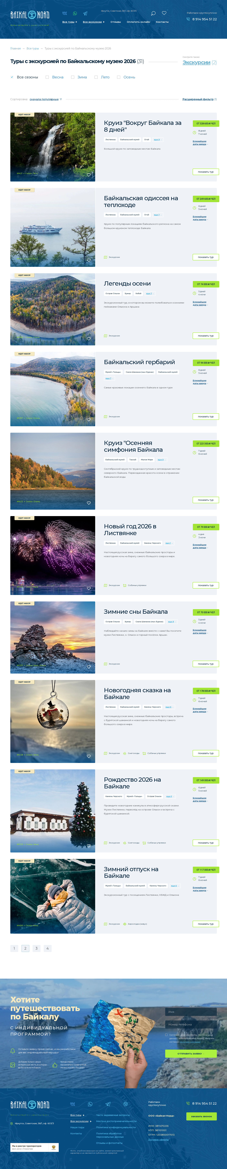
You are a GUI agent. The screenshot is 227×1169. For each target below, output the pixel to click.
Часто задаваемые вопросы (113, 1115)
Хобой (138, 293)
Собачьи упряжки (137, 585)
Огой (146, 139)
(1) (199, 99)
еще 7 (157, 215)
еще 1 (168, 543)
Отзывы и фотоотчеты (109, 1143)
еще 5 (169, 796)
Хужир (128, 293)
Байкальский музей (129, 139)
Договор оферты (158, 1139)
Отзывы (116, 21)
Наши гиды (77, 1127)
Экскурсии (114, 257)
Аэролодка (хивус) (137, 924)
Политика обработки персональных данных (110, 1135)
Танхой (132, 460)
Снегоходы (133, 753)
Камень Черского (152, 543)
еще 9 (157, 139)
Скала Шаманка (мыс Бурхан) (140, 372)
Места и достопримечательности (116, 1121)
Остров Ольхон (113, 293)
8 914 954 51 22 (204, 19)
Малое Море (147, 460)
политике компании (190, 1042)
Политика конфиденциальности (116, 1127)
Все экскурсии (92, 21)
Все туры (68, 21)
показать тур (206, 171)
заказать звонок (201, 1116)
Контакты (162, 21)
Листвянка (111, 139)
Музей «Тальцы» (113, 372)
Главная (15, 48)
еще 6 (168, 707)
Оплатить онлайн (138, 21)
